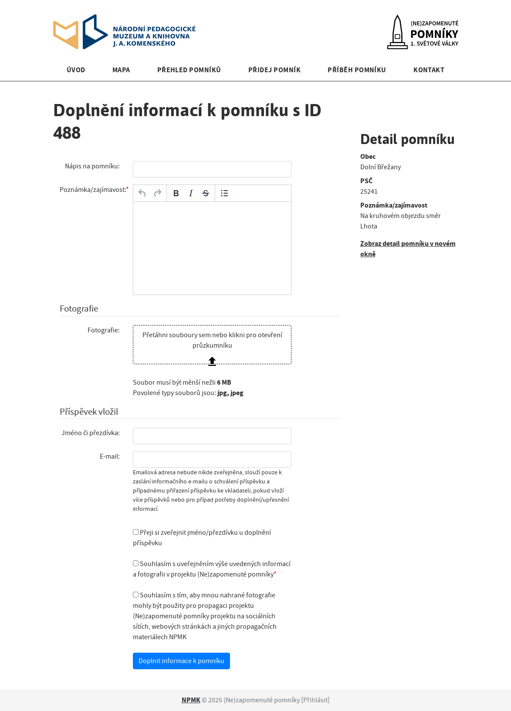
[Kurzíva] (190, 193)
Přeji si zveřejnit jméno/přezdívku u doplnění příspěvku (202, 537)
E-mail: (110, 456)
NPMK (191, 699)
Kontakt (428, 69)
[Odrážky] (224, 193)
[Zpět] (142, 193)
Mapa (121, 69)
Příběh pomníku (357, 69)
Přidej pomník (274, 69)
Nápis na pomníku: (92, 166)
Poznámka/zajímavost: (93, 189)
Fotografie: (104, 330)
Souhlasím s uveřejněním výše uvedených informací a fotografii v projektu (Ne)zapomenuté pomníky (212, 569)
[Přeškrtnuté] (205, 193)
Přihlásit (315, 700)
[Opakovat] (157, 193)
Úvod (76, 69)
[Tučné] (176, 193)
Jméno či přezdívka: (90, 433)
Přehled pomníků (189, 69)
